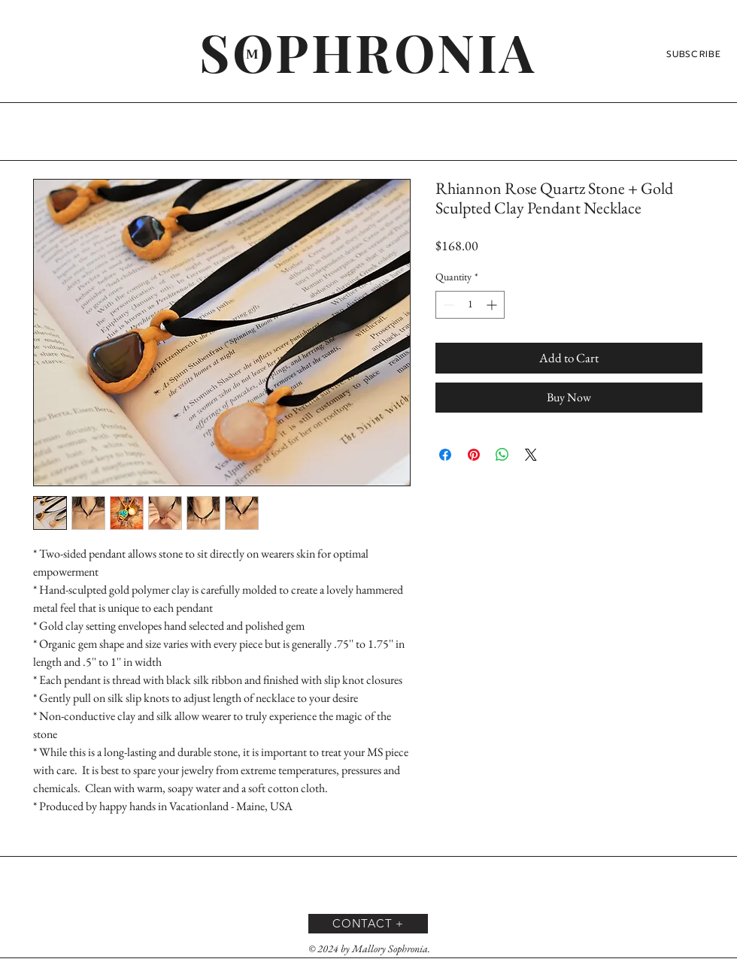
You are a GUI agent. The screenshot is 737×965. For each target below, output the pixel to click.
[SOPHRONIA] (368, 51)
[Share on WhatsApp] (502, 455)
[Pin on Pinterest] (474, 455)
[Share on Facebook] (445, 455)
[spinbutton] (470, 305)
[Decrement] (447, 305)
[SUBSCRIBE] (695, 54)
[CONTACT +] (368, 923)
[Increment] (493, 305)
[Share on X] (531, 455)
